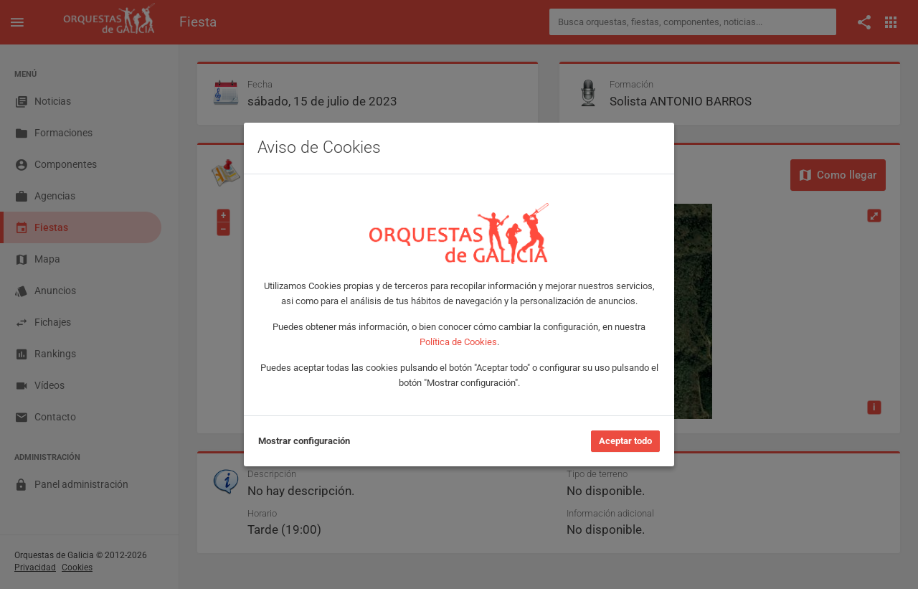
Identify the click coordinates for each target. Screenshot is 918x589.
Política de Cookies (458, 341)
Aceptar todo (625, 440)
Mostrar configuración (304, 440)
